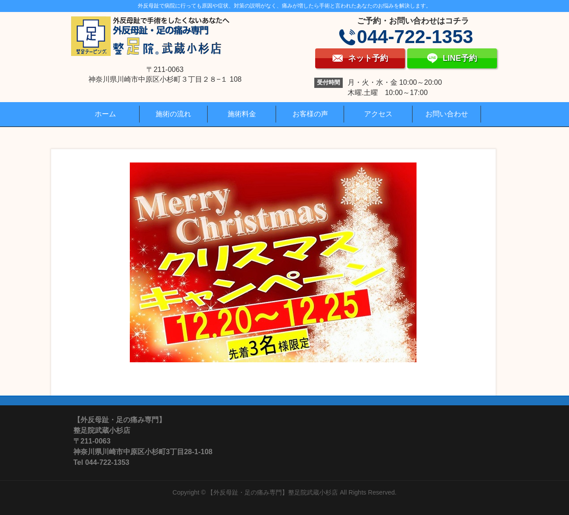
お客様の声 (310, 114)
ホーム (105, 114)
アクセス (378, 114)
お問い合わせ (446, 114)
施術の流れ (173, 114)
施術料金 (242, 114)
